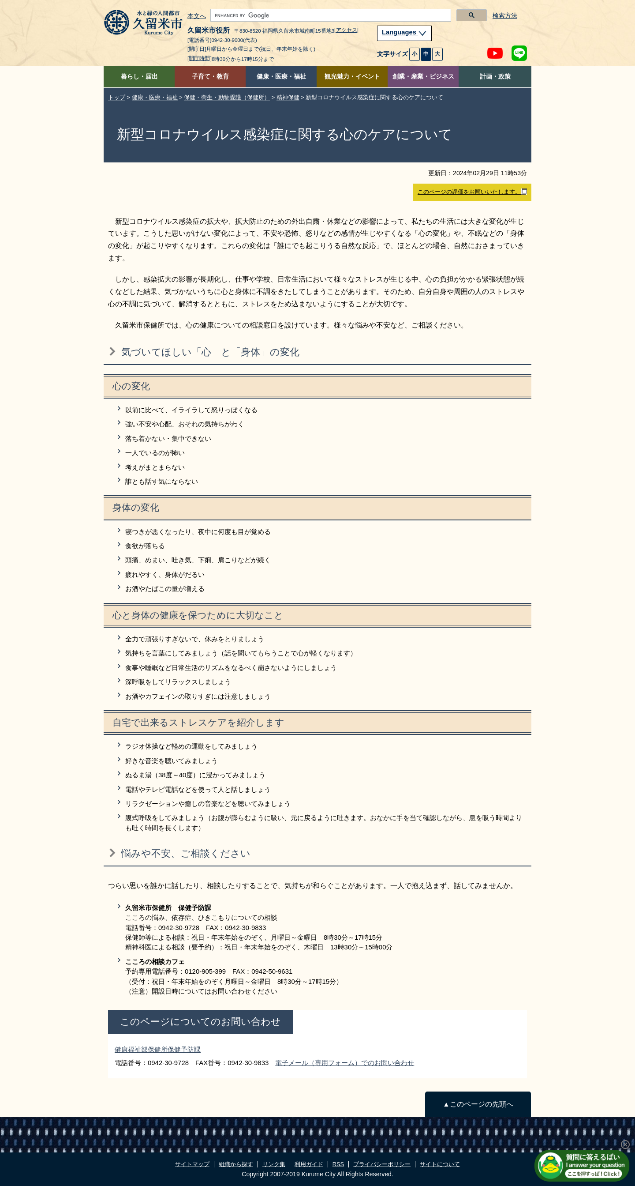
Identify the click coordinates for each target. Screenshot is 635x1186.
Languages (404, 32)
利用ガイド (309, 1164)
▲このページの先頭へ (478, 1104)
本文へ (196, 16)
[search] (330, 15)
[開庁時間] (199, 58)
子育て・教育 (210, 76)
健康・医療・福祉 (281, 76)
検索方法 (505, 15)
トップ (116, 97)
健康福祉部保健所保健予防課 (158, 1049)
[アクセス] (346, 30)
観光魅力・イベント (352, 76)
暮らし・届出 (139, 76)
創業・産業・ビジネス (423, 76)
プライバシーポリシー (382, 1164)
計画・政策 (495, 76)
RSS (338, 1164)
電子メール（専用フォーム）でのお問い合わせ (344, 1062)
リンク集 (273, 1164)
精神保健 (287, 97)
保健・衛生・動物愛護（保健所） (227, 97)
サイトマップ (192, 1164)
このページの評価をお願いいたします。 (472, 192)
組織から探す (236, 1164)
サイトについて (440, 1164)
